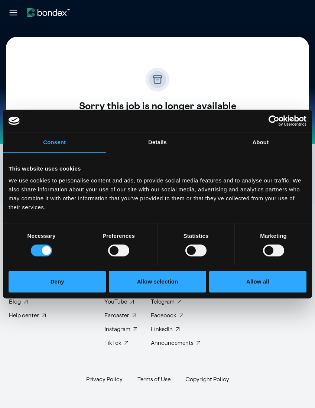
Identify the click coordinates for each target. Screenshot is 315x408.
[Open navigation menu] (13, 12)
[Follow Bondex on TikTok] (121, 343)
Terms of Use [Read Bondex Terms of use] (154, 379)
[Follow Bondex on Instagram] (121, 329)
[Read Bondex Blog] (27, 302)
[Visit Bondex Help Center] (27, 315)
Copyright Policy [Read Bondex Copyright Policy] (207, 379)
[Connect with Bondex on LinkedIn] (168, 329)
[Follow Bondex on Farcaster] (121, 315)
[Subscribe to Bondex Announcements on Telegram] (168, 343)
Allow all (257, 281)
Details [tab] (157, 142)
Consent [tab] (54, 142)
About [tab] (260, 142)
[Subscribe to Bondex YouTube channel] (121, 302)
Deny (57, 281)
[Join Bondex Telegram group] (168, 302)
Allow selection (157, 281)
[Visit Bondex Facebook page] (168, 315)
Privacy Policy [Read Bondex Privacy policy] (104, 379)
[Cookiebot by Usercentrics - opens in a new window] (273, 120)
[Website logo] (48, 12)
